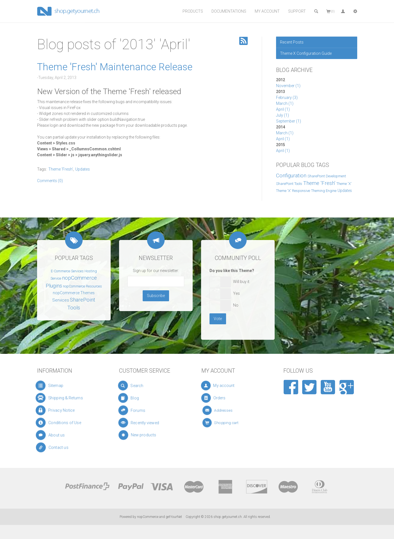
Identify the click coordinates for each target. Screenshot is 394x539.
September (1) (288, 121)
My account (227, 385)
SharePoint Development (327, 176)
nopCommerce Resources (82, 286)
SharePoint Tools (289, 184)
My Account (267, 11)
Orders (226, 398)
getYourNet (174, 517)
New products (145, 435)
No (235, 305)
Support (297, 11)
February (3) (287, 97)
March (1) (284, 103)
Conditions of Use (62, 423)
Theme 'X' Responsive (293, 191)
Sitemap (53, 385)
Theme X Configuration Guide (306, 53)
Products (193, 11)
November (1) (288, 85)
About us (56, 435)
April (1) (283, 109)
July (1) (282, 115)
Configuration (291, 176)
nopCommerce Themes (74, 293)
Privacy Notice (59, 410)
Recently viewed (145, 422)
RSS (243, 41)
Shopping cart (229, 422)
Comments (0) (50, 180)
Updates (345, 190)
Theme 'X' (344, 184)
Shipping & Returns (62, 398)
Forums (141, 410)
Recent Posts (292, 42)
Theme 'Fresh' (319, 183)
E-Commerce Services (67, 271)
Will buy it (241, 281)
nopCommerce (147, 517)
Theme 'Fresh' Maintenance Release (114, 67)
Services (60, 300)
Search (138, 385)
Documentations (228, 11)
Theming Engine (323, 191)
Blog (138, 398)
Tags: (42, 169)
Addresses (227, 410)
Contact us (58, 447)
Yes (236, 293)
